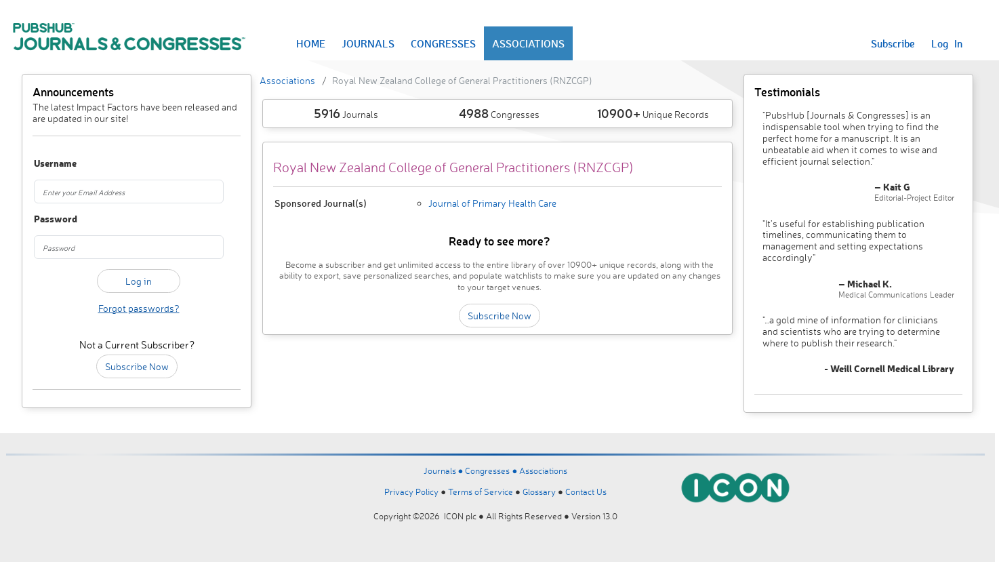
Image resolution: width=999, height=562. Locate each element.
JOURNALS (368, 43)
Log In (946, 43)
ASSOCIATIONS (528, 43)
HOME (310, 43)
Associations (287, 80)
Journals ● (445, 470)
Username (49, 163)
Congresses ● (492, 470)
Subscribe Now (137, 366)
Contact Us (586, 491)
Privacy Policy (411, 491)
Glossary (539, 491)
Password (49, 219)
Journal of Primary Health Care (492, 203)
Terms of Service (480, 491)
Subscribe (893, 43)
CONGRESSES (443, 43)
